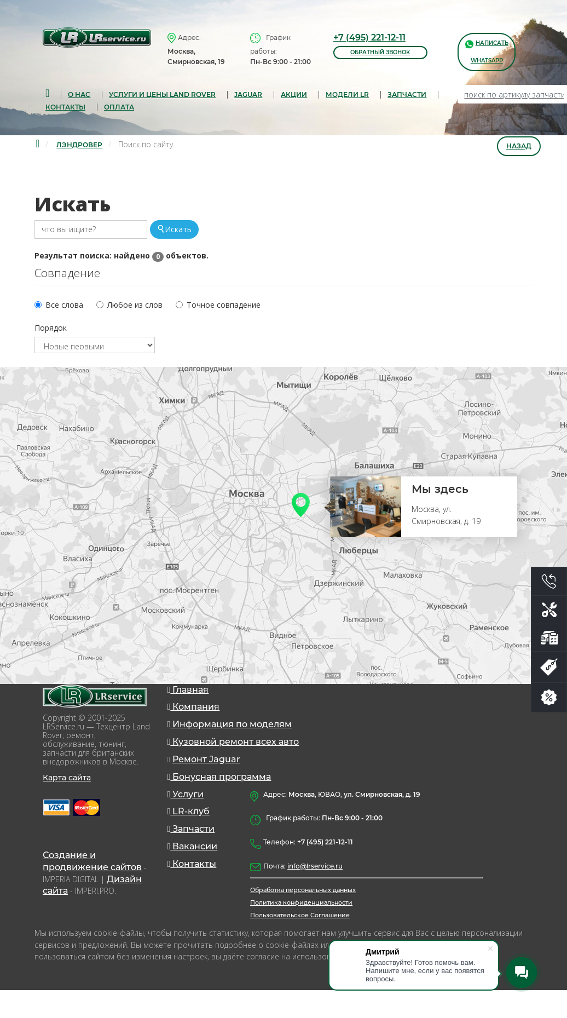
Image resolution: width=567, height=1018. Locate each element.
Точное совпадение (224, 309)
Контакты (65, 108)
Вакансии (192, 864)
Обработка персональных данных (303, 913)
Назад (518, 149)
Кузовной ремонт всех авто (233, 752)
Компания (193, 715)
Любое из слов (135, 309)
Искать (174, 231)
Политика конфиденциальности (301, 926)
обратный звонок (380, 52)
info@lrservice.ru (315, 887)
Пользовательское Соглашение (300, 939)
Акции (294, 94)
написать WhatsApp (486, 51)
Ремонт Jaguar (206, 771)
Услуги (185, 808)
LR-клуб (188, 827)
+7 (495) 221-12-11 (369, 37)
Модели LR (347, 94)
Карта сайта (67, 785)
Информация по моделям (229, 734)
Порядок (50, 334)
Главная (188, 697)
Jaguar (248, 94)
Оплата (119, 108)
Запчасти (191, 846)
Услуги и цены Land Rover (162, 94)
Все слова (64, 309)
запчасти (406, 94)
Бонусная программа (219, 790)
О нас (79, 94)
